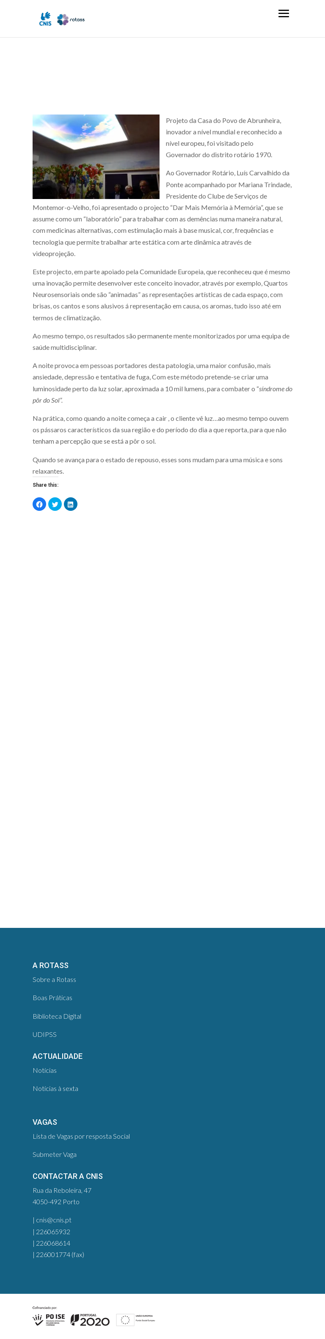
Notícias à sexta (55, 1088)
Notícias (45, 1070)
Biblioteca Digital (57, 1016)
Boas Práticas (52, 997)
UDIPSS (45, 1034)
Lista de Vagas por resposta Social (81, 1136)
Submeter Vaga (55, 1154)
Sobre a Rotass (54, 979)
